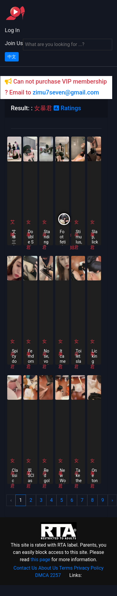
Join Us (14, 43)
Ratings (67, 108)
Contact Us (25, 568)
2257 (55, 575)
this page (40, 559)
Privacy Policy (89, 568)
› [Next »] (112, 500)
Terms (66, 568)
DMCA (42, 575)
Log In (12, 30)
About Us (48, 568)
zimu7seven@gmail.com (66, 92)
